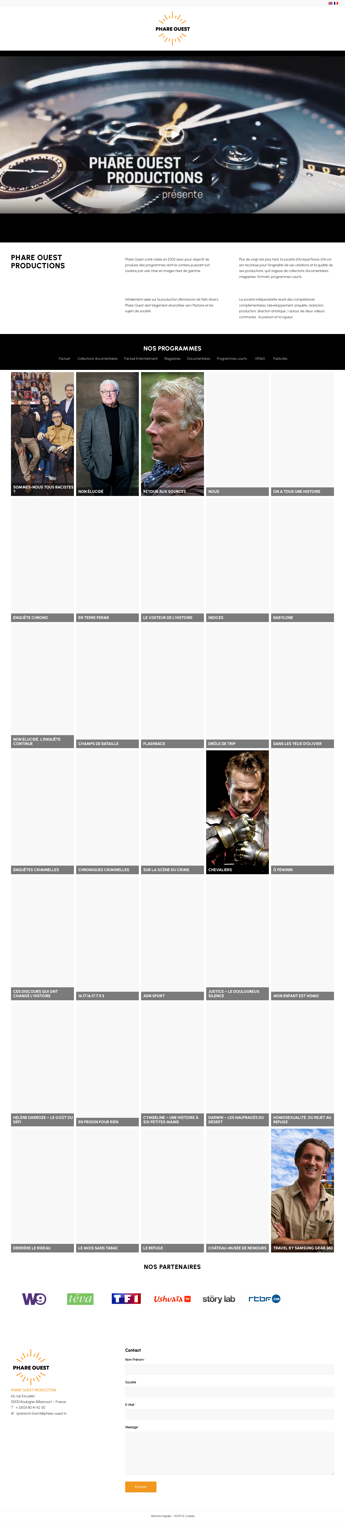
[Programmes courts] (232, 358)
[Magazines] (172, 358)
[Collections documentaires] (97, 358)
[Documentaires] (199, 358)
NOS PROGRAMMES (172, 348)
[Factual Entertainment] (141, 358)
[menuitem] (172, 1516)
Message (132, 1427)
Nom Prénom (135, 1360)
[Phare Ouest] (172, 29)
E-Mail (130, 1405)
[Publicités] (280, 358)
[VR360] (260, 358)
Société (130, 1382)
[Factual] (64, 358)
